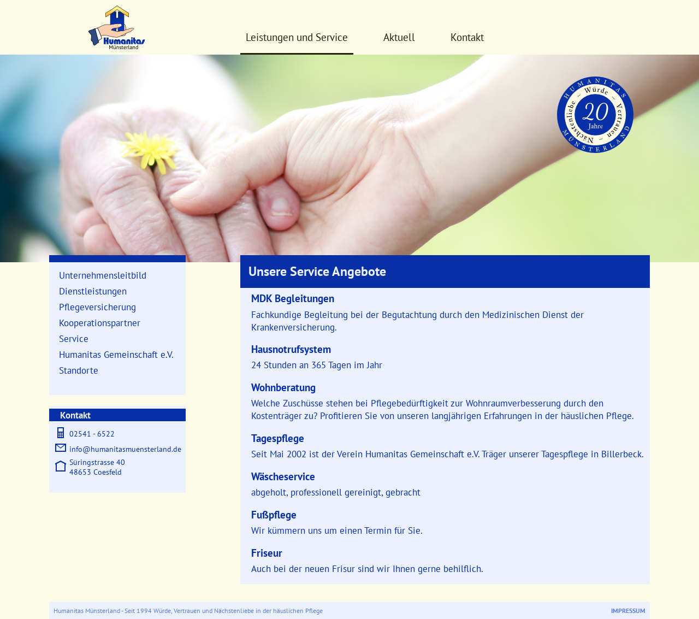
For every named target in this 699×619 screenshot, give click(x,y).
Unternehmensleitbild (102, 275)
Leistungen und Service (297, 37)
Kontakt (467, 37)
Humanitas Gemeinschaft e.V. (116, 354)
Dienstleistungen (93, 291)
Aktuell (399, 37)
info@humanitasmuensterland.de (125, 449)
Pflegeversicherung (97, 306)
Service (73, 338)
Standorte (78, 370)
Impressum (628, 610)
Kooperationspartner (99, 322)
